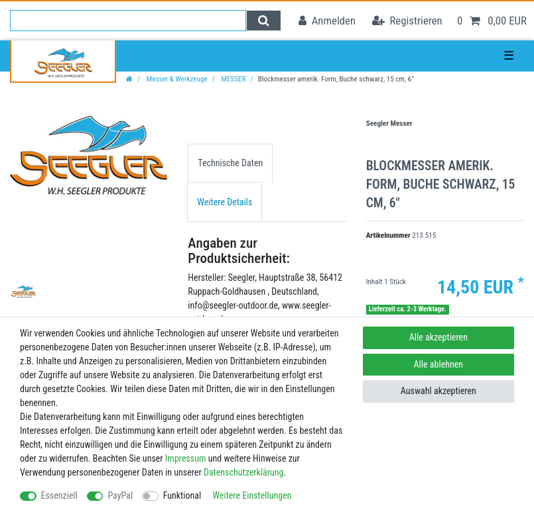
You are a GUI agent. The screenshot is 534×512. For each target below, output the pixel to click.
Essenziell (59, 495)
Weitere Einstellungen (251, 495)
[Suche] (263, 20)
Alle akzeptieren (438, 337)
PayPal (120, 495)
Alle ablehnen (439, 364)
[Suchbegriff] (128, 20)
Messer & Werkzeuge (176, 79)
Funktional (182, 495)
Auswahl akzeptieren (438, 390)
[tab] (230, 163)
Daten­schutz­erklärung (244, 472)
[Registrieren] (407, 20)
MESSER (233, 79)
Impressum (185, 458)
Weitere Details (224, 202)
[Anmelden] (327, 20)
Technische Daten (230, 163)
